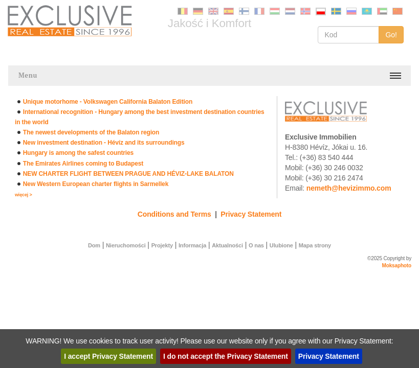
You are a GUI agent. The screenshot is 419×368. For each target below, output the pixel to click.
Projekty (162, 245)
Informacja (192, 245)
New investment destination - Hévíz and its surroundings (104, 142)
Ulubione (281, 245)
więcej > (23, 194)
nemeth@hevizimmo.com (348, 188)
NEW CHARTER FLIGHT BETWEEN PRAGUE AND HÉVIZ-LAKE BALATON (128, 173)
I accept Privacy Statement (108, 356)
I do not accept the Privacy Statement (225, 356)
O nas (256, 245)
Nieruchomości (126, 245)
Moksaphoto (397, 265)
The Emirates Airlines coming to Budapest (83, 163)
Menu (27, 75)
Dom (94, 245)
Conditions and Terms (174, 214)
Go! (391, 35)
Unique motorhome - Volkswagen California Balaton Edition (107, 101)
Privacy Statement (250, 214)
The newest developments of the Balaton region (91, 132)
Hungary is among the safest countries (78, 152)
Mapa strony (315, 245)
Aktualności (227, 245)
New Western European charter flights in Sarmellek (95, 184)
